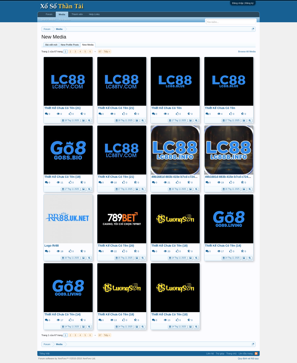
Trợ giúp (220, 353)
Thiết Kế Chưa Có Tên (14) (223, 245)
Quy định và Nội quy (248, 358)
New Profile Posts (70, 44)
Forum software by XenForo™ (67, 358)
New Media (87, 44)
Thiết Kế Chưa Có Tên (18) (169, 245)
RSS (256, 353)
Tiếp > (107, 51)
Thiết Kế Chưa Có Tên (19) (62, 176)
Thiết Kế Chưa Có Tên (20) (116, 245)
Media (62, 14)
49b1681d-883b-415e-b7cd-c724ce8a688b (179, 176)
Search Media (48, 19)
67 (100, 51)
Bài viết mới (51, 44)
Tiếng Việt (44, 353)
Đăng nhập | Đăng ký (242, 3)
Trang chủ (231, 353)
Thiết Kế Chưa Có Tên (166, 108)
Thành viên (77, 14)
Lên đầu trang (246, 353)
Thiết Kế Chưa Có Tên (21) (62, 108)
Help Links (94, 14)
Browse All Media (247, 51)
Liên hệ (210, 353)
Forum (49, 14)
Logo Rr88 (51, 245)
